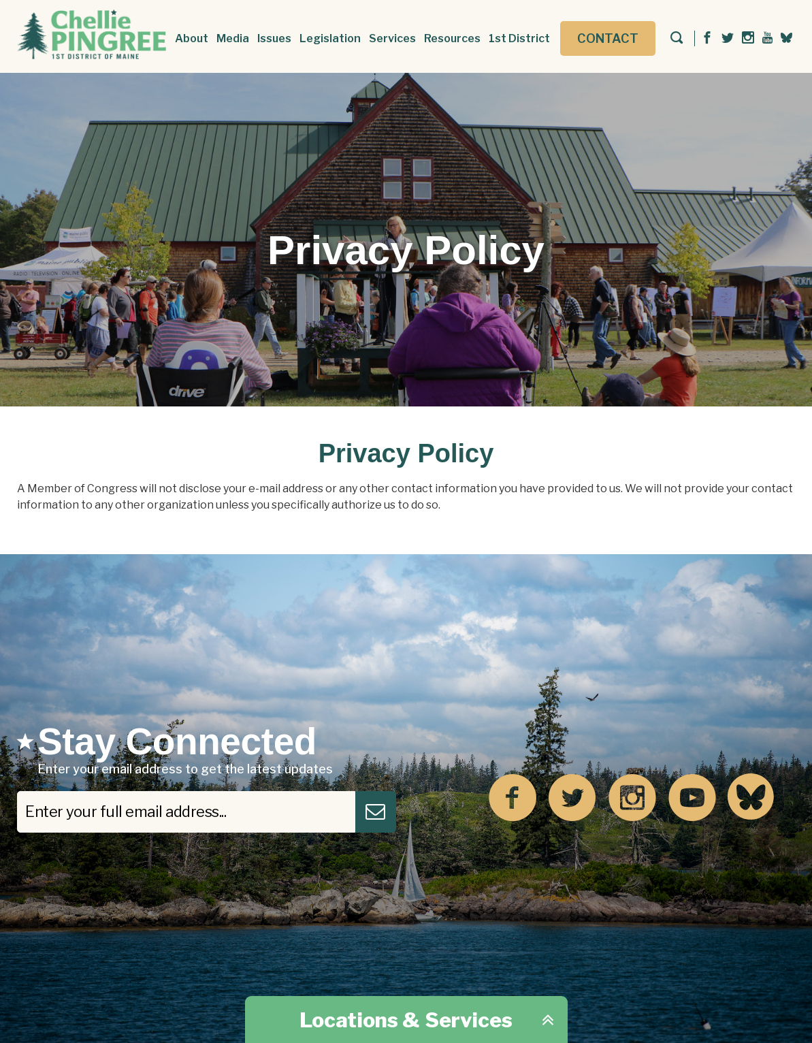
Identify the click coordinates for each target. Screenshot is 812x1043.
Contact (607, 38)
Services (392, 38)
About (191, 38)
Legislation (330, 38)
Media (232, 38)
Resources (452, 38)
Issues (274, 38)
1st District (519, 38)
